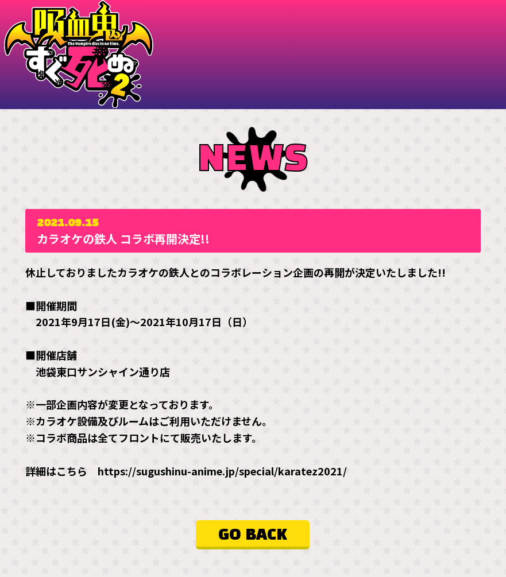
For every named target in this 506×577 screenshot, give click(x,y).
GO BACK (252, 534)
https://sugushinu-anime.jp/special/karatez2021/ (222, 470)
